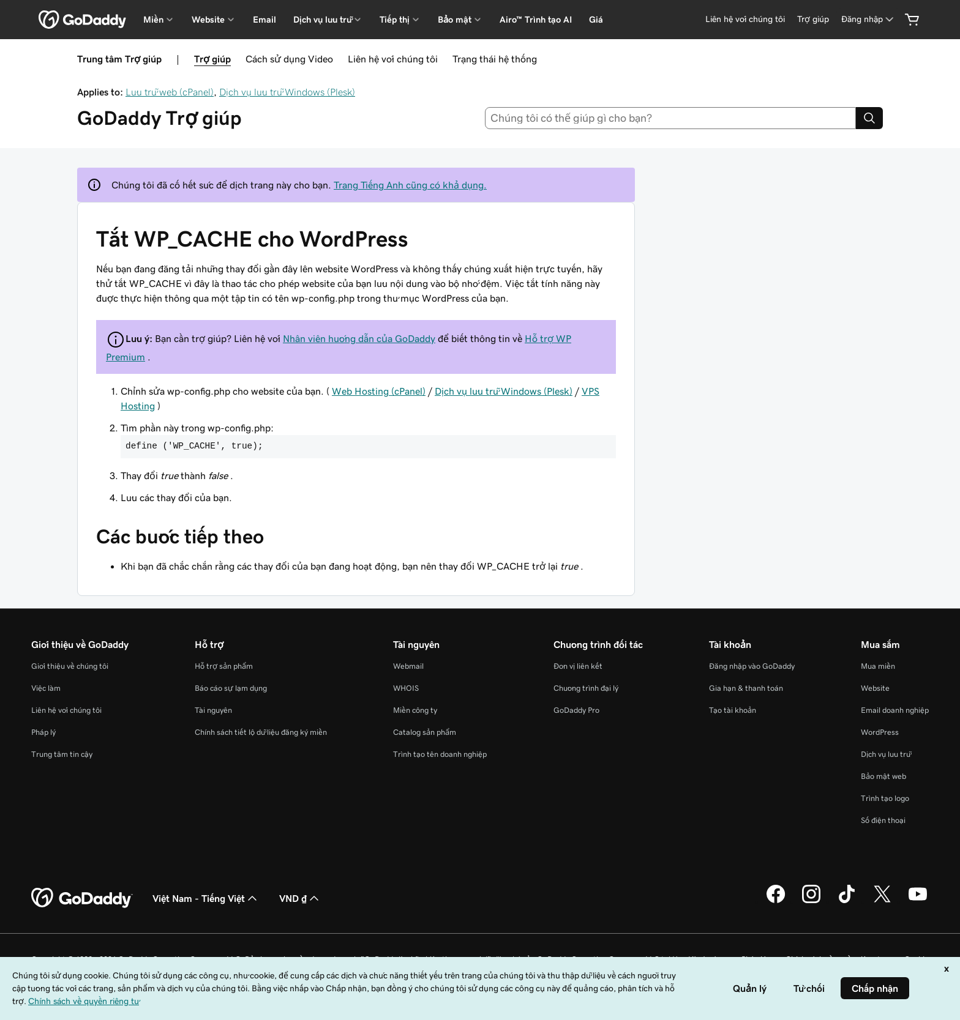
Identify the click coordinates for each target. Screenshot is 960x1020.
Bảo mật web (883, 776)
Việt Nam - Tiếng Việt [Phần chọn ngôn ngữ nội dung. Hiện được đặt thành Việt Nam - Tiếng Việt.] (206, 898)
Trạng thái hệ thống (494, 59)
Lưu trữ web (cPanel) (170, 92)
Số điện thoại (883, 820)
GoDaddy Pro (576, 710)
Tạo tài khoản (732, 710)
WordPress (880, 732)
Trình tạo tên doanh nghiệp (440, 754)
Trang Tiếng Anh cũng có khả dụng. (410, 185)
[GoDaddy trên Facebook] (776, 901)
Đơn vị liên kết (577, 666)
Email (264, 19)
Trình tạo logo (885, 798)
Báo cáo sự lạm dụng (231, 688)
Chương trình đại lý (585, 688)
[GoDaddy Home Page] (82, 898)
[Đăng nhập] (868, 19)
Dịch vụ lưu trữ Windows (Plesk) (287, 92)
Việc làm (46, 688)
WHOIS (406, 688)
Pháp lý (43, 732)
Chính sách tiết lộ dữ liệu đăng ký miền (261, 732)
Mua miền (878, 666)
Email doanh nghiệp (895, 710)
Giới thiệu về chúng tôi (69, 666)
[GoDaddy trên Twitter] (882, 901)
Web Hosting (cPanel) (379, 391)
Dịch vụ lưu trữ (885, 754)
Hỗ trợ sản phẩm (224, 666)
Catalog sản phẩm (424, 732)
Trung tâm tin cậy (61, 754)
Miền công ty (415, 710)
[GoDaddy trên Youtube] (918, 901)
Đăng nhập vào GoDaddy (752, 666)
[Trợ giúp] (813, 19)
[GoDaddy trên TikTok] (847, 901)
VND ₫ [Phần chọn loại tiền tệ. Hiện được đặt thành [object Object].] (300, 898)
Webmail (408, 666)
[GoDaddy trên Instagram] (811, 901)
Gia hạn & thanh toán (746, 688)
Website (875, 688)
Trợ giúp (212, 59)
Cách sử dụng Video (289, 59)
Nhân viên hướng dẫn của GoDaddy (359, 338)
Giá (596, 19)
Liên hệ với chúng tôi (393, 59)
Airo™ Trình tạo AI (536, 19)
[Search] (869, 118)
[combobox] (670, 118)
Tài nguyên (213, 710)
